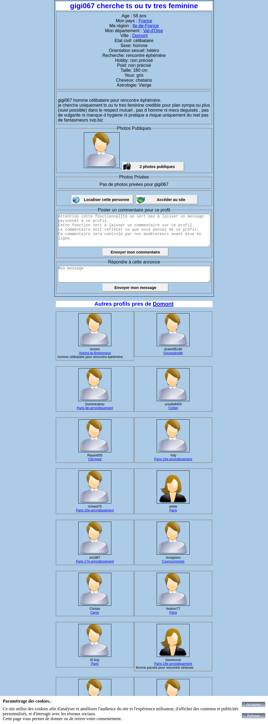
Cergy (94, 613)
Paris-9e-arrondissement (95, 408)
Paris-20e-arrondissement (95, 510)
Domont (140, 35)
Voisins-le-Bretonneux (95, 353)
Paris (173, 510)
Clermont (95, 459)
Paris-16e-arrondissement (173, 459)
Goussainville (173, 353)
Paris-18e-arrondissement (173, 664)
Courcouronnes (173, 561)
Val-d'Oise (153, 30)
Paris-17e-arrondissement (95, 561)
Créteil (173, 408)
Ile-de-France (145, 25)
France (145, 20)
